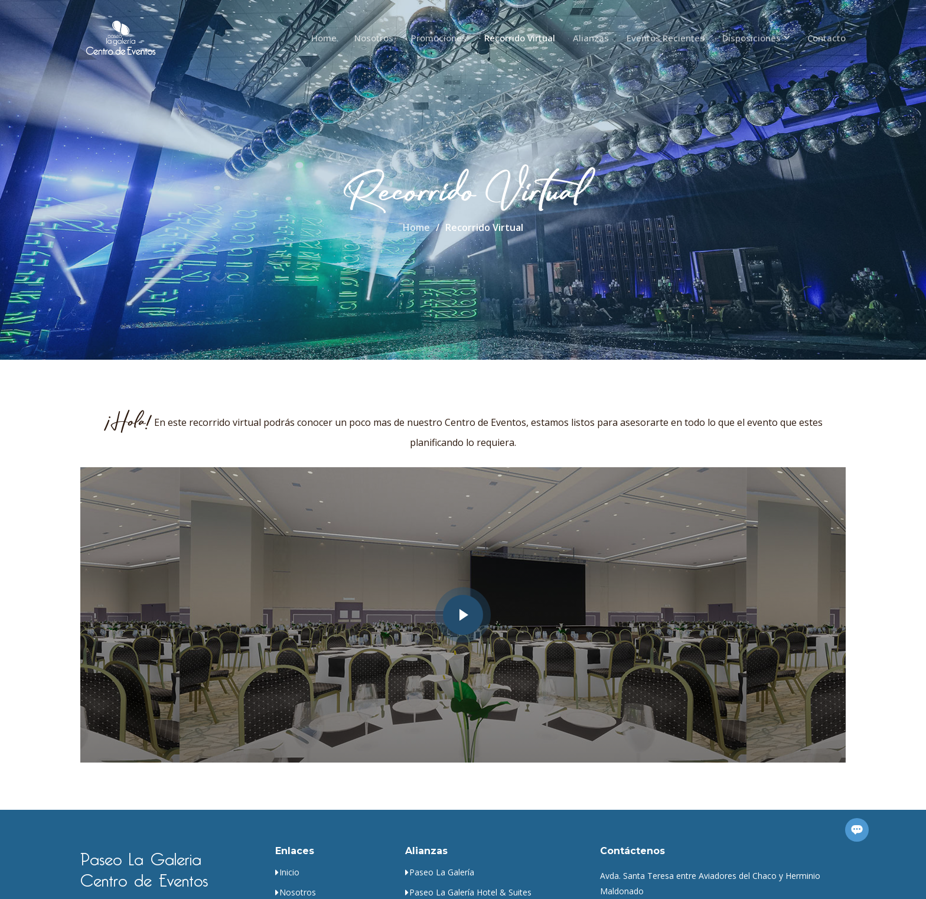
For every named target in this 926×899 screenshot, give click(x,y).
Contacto (826, 38)
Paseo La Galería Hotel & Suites (470, 892)
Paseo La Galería (441, 872)
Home (324, 38)
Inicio (289, 872)
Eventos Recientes (666, 38)
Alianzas (591, 38)
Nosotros (373, 38)
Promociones (439, 38)
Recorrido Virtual (519, 38)
